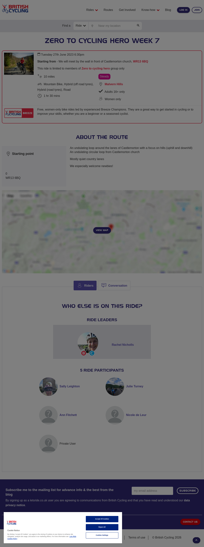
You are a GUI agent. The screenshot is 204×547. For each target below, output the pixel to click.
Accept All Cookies (102, 519)
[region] (63, 527)
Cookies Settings (102, 535)
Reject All (102, 527)
